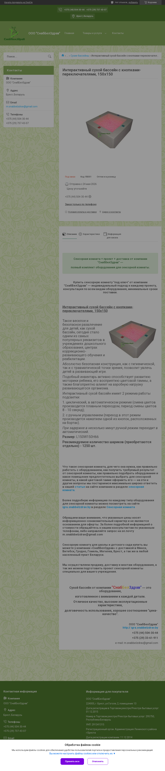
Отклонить (98, 761)
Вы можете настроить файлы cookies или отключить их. (81, 753)
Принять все (72, 761)
